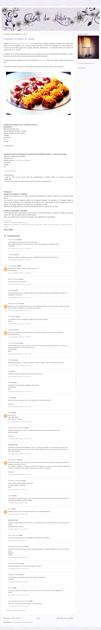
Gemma (10, 290)
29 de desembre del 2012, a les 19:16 (19, 260)
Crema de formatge (10, 171)
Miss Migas (11, 316)
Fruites (22, 224)
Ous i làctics (43, 224)
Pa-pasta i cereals (53, 224)
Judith (10, 495)
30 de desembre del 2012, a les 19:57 (19, 376)
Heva (9, 412)
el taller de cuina (13, 574)
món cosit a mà (13, 535)
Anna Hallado (12, 266)
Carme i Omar (12, 239)
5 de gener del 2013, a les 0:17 (17, 540)
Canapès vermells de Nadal (19, 38)
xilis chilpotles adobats (22, 160)
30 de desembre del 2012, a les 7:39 (19, 297)
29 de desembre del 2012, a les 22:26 (19, 284)
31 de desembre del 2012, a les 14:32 (19, 474)
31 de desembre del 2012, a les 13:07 (19, 438)
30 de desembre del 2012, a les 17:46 (19, 354)
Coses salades (14, 224)
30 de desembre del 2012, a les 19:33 (19, 365)
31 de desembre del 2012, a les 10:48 (19, 406)
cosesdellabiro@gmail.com (86, 63)
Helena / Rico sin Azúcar (16, 428)
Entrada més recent (12, 618)
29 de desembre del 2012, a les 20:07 (19, 273)
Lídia (9, 397)
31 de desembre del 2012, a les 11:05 (19, 421)
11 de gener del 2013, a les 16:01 (18, 568)
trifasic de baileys (14, 303)
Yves (9, 509)
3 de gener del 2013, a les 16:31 (18, 529)
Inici (38, 618)
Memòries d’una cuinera (22, 43)
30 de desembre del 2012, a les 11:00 (19, 324)
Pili (9, 371)
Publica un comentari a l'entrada (16, 610)
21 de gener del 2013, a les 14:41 (18, 606)
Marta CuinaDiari (13, 279)
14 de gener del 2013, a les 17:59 (18, 595)
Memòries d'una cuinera (32, 224)
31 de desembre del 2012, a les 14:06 (19, 453)
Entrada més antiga (65, 618)
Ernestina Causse (14, 563)
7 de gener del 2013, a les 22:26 (18, 557)
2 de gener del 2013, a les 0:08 (17, 503)
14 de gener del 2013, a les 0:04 (18, 582)
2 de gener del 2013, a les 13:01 (18, 514)
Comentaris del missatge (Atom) (22, 622)
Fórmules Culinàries (14, 480)
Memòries (42, 60)
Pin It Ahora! (7, 220)
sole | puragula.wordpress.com (18, 601)
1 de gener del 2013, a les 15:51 (18, 489)
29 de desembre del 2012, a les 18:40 (19, 248)
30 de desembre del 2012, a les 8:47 (19, 310)
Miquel (10, 382)
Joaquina (11, 254)
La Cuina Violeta (13, 343)
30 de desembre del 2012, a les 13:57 (19, 337)
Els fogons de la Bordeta (16, 546)
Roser (10, 588)
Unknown (11, 330)
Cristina (10, 360)
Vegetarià (63, 224)
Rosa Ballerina (13, 460)
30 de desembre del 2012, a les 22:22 (19, 391)
